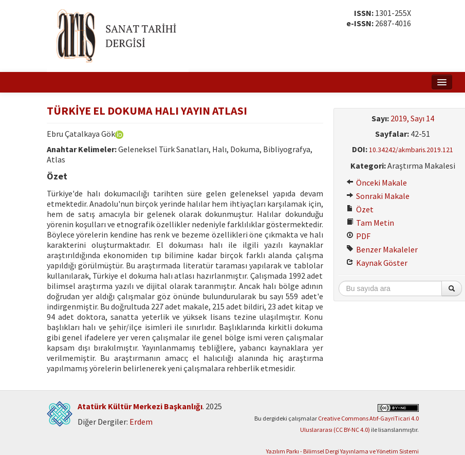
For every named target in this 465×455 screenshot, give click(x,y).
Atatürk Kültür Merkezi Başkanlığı (140, 406)
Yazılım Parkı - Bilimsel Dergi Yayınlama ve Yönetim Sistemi (342, 451)
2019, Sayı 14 (412, 118)
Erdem (141, 421)
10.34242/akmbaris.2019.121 (411, 149)
